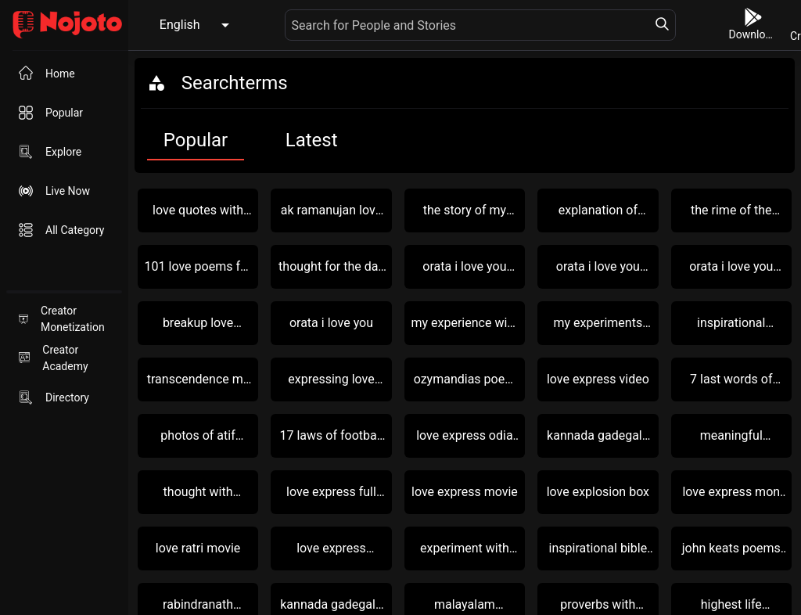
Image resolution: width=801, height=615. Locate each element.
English (180, 24)
